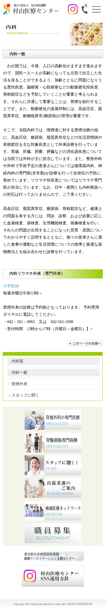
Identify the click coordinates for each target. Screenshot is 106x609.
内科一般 (19, 372)
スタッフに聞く (25, 395)
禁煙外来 (19, 384)
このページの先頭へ (85, 343)
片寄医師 (11, 286)
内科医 (17, 361)
